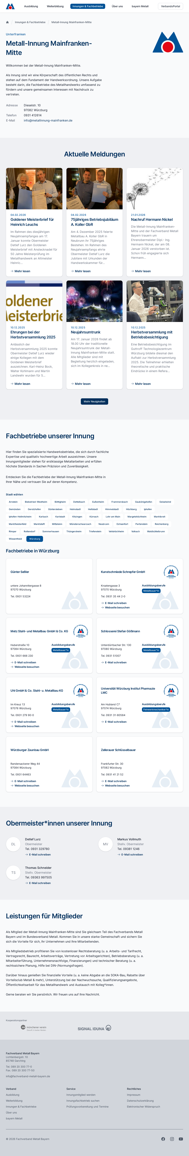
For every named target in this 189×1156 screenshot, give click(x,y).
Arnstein (13, 501)
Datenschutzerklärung (140, 1100)
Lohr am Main (113, 516)
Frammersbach (119, 501)
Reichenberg (161, 524)
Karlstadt (60, 516)
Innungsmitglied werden (80, 1094)
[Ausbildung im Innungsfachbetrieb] (171, 571)
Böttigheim (60, 501)
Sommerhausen (50, 531)
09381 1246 (131, 849)
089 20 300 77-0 (21, 1066)
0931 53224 (23, 596)
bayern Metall (140, 6)
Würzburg (34, 538)
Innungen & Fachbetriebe (88, 6)
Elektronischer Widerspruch (143, 1106)
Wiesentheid (15, 538)
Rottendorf (29, 531)
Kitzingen (77, 516)
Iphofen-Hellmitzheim (20, 516)
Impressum (133, 1094)
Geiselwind (165, 501)
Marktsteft (39, 524)
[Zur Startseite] (10, 6)
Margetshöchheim (137, 516)
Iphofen (148, 509)
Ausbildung (31, 6)
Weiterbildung (55, 6)
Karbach (43, 516)
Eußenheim (98, 501)
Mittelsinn (57, 524)
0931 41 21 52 (114, 774)
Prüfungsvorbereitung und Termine (87, 1106)
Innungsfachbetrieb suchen (82, 1100)
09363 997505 (41, 877)
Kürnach (94, 516)
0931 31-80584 (115, 715)
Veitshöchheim (116, 531)
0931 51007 (113, 655)
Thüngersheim (74, 531)
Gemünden (14, 509)
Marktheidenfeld (17, 524)
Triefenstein (95, 531)
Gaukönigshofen (143, 501)
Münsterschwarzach (80, 524)
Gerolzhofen (34, 509)
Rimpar (12, 531)
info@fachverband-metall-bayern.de (28, 1076)
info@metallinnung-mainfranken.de (48, 120)
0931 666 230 (24, 655)
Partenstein (141, 524)
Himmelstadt (112, 509)
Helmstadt (75, 509)
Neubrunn (104, 524)
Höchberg (131, 509)
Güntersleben (55, 509)
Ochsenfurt (122, 524)
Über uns (117, 6)
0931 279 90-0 (25, 715)
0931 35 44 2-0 (115, 596)
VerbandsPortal (170, 6)
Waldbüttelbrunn (156, 531)
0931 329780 (40, 849)
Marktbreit (159, 516)
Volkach (135, 531)
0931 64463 (23, 774)
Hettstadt (93, 509)
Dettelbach (79, 501)
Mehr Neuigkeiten (94, 401)
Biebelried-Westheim (36, 501)
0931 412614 (33, 115)
